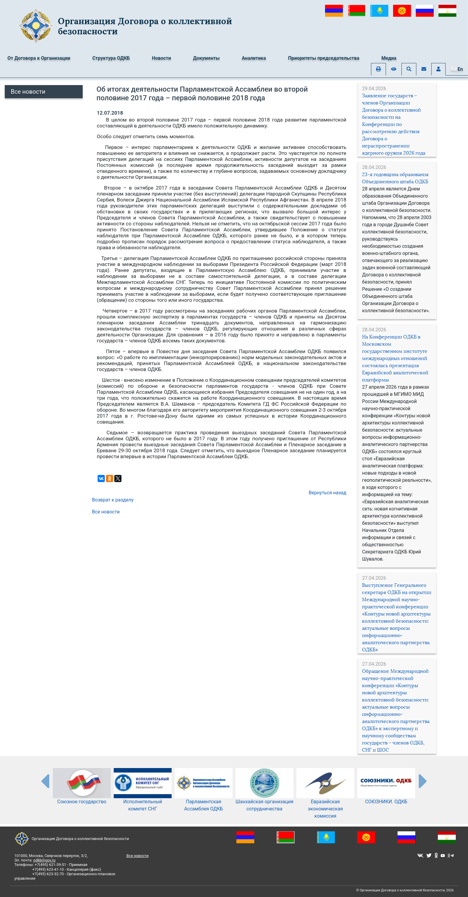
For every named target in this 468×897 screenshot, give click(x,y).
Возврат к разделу (112, 500)
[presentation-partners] (45, 781)
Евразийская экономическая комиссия (325, 799)
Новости (161, 58)
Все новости (28, 91)
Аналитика (254, 58)
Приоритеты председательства (323, 58)
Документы (206, 58)
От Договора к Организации (38, 58)
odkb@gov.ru (44, 860)
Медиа (388, 58)
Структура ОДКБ (111, 58)
